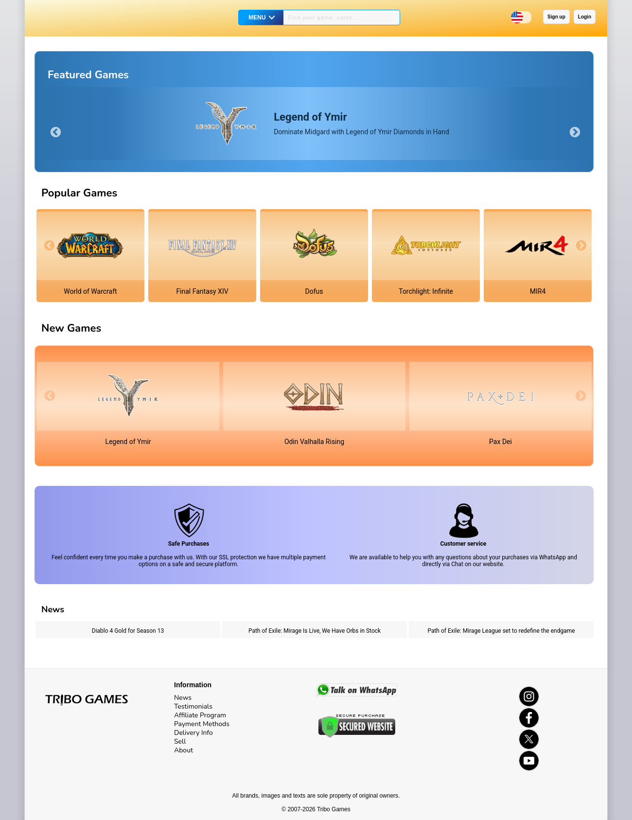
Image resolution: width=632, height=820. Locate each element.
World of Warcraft (90, 291)
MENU (256, 17)
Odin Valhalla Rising (314, 442)
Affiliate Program (200, 715)
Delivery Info (193, 732)
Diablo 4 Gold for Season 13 (128, 630)
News (183, 697)
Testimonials (193, 706)
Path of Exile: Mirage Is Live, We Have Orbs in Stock (314, 630)
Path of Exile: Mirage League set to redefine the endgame (501, 630)
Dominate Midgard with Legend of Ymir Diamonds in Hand (361, 123)
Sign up (556, 16)
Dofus (314, 291)
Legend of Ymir (128, 442)
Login (584, 16)
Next (574, 131)
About (183, 750)
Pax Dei (500, 442)
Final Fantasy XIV (202, 291)
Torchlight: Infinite (426, 291)
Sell (180, 741)
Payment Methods (201, 724)
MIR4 (538, 291)
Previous (54, 131)
